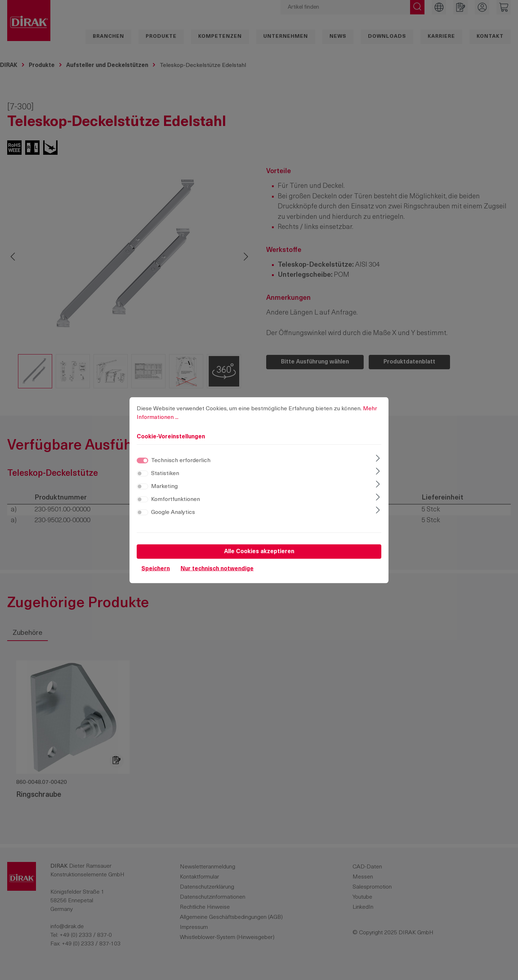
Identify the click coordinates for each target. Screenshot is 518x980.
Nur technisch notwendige (217, 569)
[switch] (142, 473)
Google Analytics (173, 512)
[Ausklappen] (377, 459)
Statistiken (165, 473)
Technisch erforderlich (180, 460)
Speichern (155, 569)
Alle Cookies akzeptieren (259, 551)
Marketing (164, 486)
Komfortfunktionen (175, 499)
